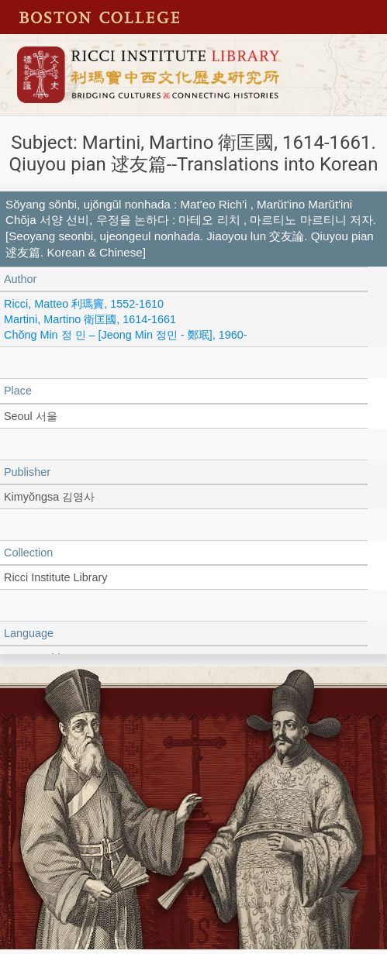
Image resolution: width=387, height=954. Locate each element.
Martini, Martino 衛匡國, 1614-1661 (90, 319)
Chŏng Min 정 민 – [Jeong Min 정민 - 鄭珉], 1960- (125, 335)
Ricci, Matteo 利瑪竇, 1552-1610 (84, 304)
